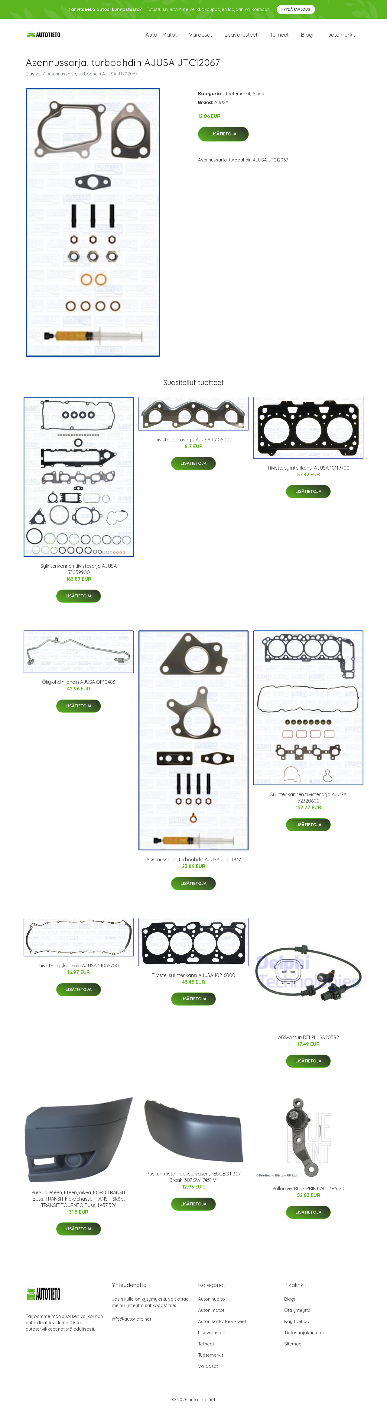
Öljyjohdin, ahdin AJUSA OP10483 (78, 685)
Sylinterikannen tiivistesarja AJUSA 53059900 (79, 572)
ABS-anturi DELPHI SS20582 (308, 1040)
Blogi (307, 36)
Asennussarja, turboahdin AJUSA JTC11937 (193, 863)
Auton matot (161, 36)
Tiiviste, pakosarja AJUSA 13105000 (193, 443)
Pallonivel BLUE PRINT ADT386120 (308, 1192)
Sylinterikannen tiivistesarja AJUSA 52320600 (308, 801)
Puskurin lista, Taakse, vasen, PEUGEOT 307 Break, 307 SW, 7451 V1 (194, 1180)
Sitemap (292, 1347)
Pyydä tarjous (295, 9)
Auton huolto (211, 1302)
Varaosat (200, 36)
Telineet (279, 36)
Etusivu (33, 77)
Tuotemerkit (340, 36)
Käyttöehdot (297, 1324)
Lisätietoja (223, 137)
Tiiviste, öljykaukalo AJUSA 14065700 (78, 969)
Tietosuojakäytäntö (305, 1335)
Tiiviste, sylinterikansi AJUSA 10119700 (308, 471)
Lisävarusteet (241, 36)
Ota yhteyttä (297, 1313)
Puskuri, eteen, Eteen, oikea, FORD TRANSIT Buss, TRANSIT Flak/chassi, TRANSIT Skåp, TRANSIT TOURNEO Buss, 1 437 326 (78, 1201)
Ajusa (258, 96)
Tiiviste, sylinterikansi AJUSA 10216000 (193, 978)
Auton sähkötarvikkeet (222, 1324)
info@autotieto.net (131, 1322)
